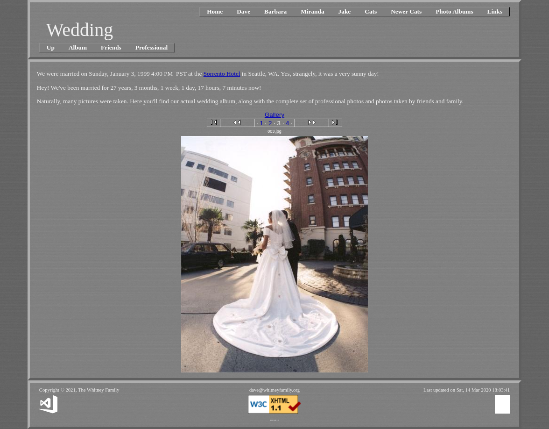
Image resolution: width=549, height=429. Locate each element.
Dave (243, 11)
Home (215, 11)
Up (51, 47)
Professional (151, 47)
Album (78, 47)
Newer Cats (406, 11)
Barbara (275, 11)
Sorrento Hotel (222, 73)
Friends (111, 47)
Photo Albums (454, 11)
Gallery (274, 114)
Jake (344, 11)
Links (495, 11)
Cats (371, 11)
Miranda (312, 11)
